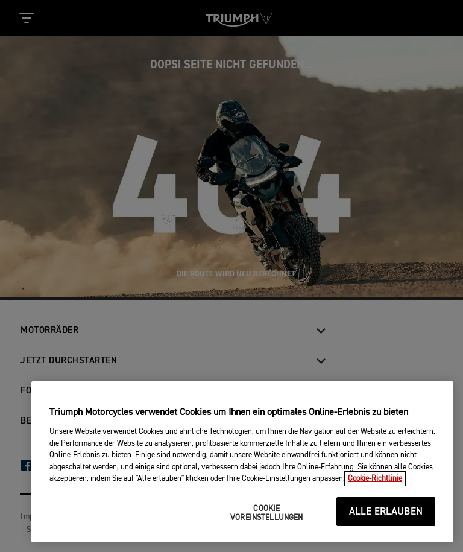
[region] (242, 461)
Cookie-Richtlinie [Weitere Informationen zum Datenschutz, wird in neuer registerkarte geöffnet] (375, 479)
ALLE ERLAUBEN (386, 512)
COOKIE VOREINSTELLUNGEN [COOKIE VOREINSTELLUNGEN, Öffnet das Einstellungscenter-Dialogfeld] (266, 513)
